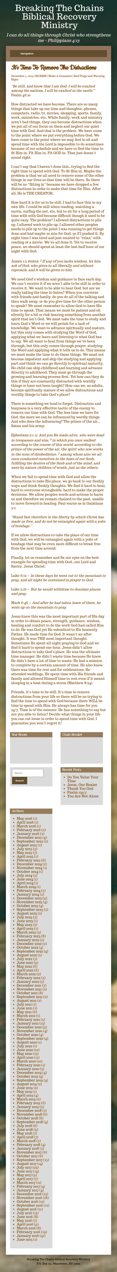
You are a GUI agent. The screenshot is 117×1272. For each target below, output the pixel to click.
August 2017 (27, 1163)
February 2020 (29, 1065)
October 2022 (27, 947)
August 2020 (27, 1042)
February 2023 (29, 936)
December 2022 (29, 943)
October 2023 (27, 906)
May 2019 (24, 1091)
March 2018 (26, 1141)
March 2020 (26, 1061)
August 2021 (27, 1000)
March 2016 (26, 1228)
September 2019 (30, 1080)
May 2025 (24, 852)
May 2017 (24, 1175)
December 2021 (29, 985)
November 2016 (29, 1198)
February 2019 (28, 1103)
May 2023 (24, 925)
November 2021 (29, 989)
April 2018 (25, 1137)
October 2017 (27, 1156)
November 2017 (29, 1152)
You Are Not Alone (83, 796)
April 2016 (25, 1224)
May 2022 (24, 966)
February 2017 (28, 1186)
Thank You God (80, 788)
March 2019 (26, 1099)
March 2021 (26, 1016)
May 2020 (24, 1053)
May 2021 (24, 1012)
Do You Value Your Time (83, 779)
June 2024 (25, 879)
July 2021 (24, 1004)
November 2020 (29, 1031)
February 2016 (28, 1232)
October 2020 (27, 1035)
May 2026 (24, 818)
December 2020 (29, 1027)
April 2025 (25, 856)
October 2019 (27, 1076)
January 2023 (28, 940)
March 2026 (26, 826)
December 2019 (29, 1072)
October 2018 (27, 1118)
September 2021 (30, 997)
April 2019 (25, 1095)
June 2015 (25, 1239)
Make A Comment (60, 76)
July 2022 (24, 959)
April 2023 (25, 928)
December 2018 (29, 1110)
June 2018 (25, 1129)
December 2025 (29, 837)
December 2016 (29, 1194)
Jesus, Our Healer (82, 785)
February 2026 (29, 830)
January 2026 (28, 834)
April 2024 (25, 883)
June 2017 (25, 1171)
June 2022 (25, 962)
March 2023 (26, 932)
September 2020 (30, 1038)
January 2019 (28, 1107)
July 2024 (24, 875)
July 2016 (24, 1213)
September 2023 (30, 909)
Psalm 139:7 (77, 792)
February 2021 (28, 1019)
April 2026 (25, 822)
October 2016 (27, 1201)
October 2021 (27, 993)
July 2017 (24, 1167)
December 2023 (29, 898)
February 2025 (28, 860)
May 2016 (24, 1220)
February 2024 (28, 890)
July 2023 (24, 917)
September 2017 (30, 1160)
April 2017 (25, 1179)
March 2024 (26, 887)
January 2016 (28, 1236)
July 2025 (24, 849)
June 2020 (25, 1050)
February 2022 (28, 978)
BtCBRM (41, 76)
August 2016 (27, 1209)
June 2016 (25, 1217)
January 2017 (28, 1190)
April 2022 (25, 970)
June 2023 (25, 921)
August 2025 (27, 845)
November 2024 (29, 868)
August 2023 (27, 913)
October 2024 (27, 871)
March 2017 (26, 1182)
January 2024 (28, 894)
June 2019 (25, 1088)
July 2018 (24, 1126)
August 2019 (27, 1084)
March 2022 (26, 974)
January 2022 (28, 981)
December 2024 (29, 864)
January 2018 (28, 1148)
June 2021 (25, 1008)
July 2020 (24, 1046)
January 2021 (28, 1023)
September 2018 (30, 1122)
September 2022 (30, 951)
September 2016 (30, 1205)
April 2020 (25, 1057)
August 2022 (27, 955)
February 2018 (28, 1144)
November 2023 (29, 902)
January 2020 (28, 1069)
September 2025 (30, 841)
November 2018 (29, 1114)
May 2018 (24, 1133)
